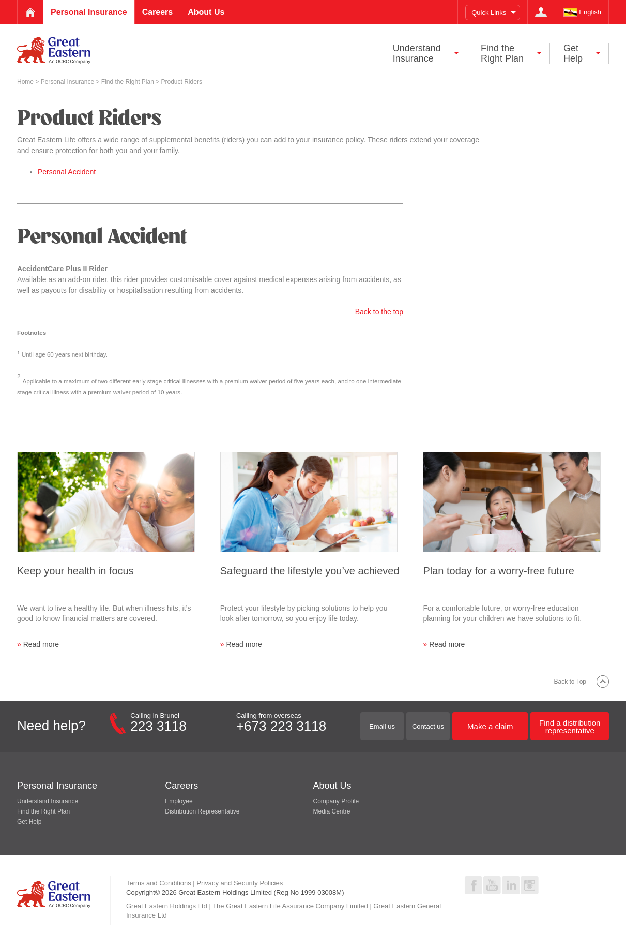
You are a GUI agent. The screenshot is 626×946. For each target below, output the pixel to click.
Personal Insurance (68, 81)
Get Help (29, 821)
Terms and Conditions (158, 883)
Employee (178, 801)
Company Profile (336, 801)
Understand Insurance (47, 801)
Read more (41, 644)
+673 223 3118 (281, 726)
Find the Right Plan (128, 81)
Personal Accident (67, 172)
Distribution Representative (202, 811)
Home (26, 81)
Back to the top (379, 311)
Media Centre (331, 811)
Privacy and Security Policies (239, 883)
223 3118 (158, 726)
